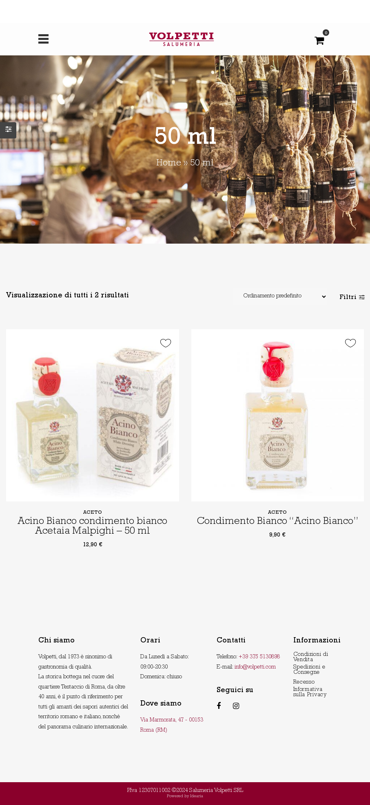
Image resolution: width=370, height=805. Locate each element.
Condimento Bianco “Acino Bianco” (277, 522)
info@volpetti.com (255, 667)
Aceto (92, 512)
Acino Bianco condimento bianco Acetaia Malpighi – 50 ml (92, 527)
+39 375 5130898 (259, 657)
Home (168, 163)
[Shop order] (280, 296)
